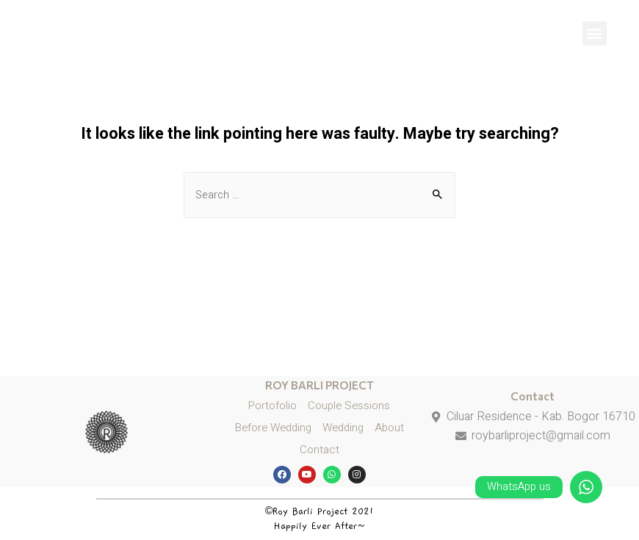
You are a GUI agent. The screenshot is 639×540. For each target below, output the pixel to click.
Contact (532, 396)
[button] (594, 33)
